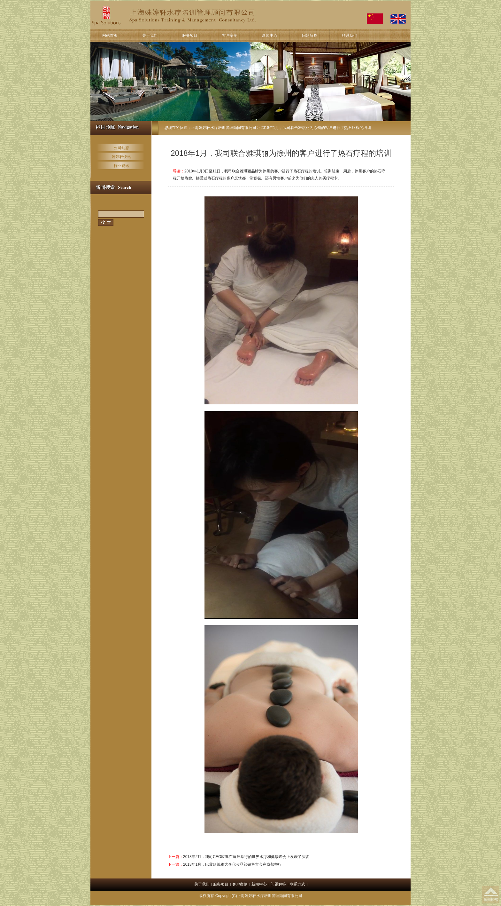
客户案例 (229, 35)
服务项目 (189, 35)
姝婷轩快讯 (121, 157)
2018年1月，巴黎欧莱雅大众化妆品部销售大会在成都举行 (232, 864)
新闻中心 (269, 35)
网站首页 (110, 35)
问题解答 (309, 35)
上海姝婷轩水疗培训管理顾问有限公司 (223, 127)
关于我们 (150, 35)
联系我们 (349, 35)
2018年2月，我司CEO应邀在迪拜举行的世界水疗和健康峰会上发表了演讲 (246, 856)
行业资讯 (121, 165)
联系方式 (297, 884)
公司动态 (121, 148)
